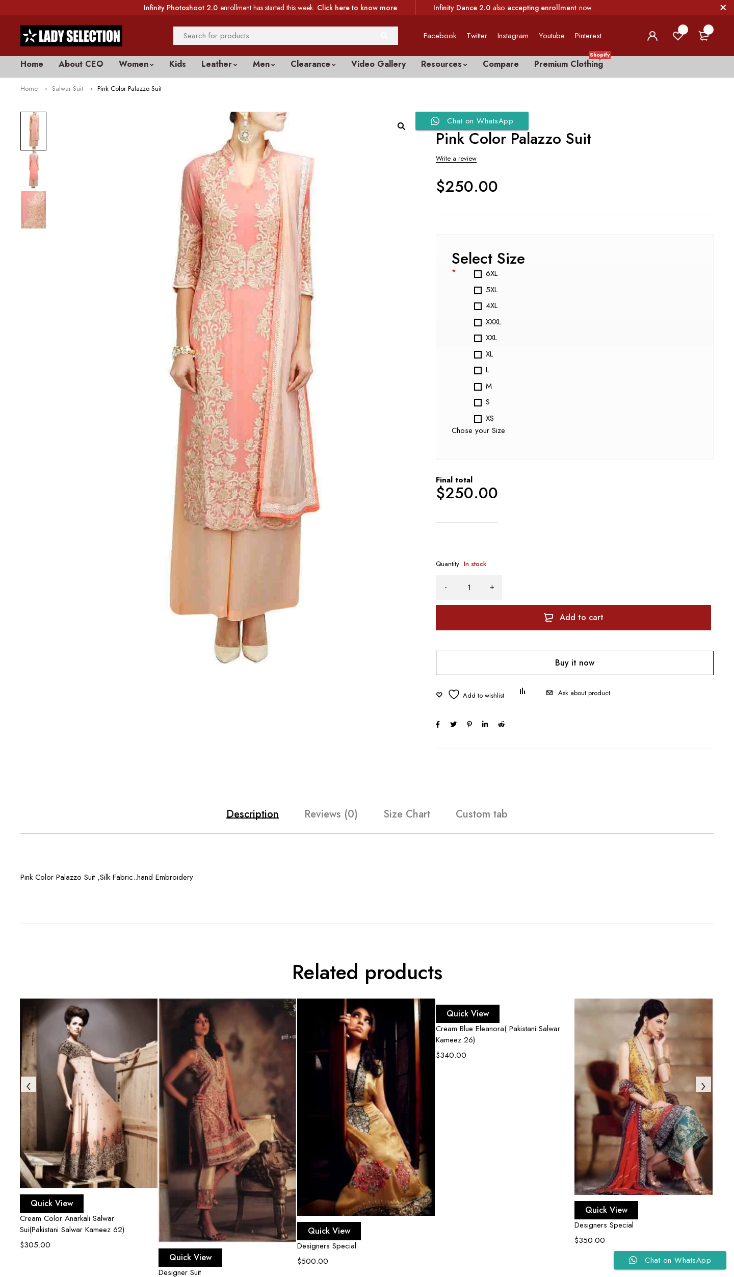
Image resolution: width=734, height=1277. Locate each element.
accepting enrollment (541, 8)
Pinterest (588, 35)
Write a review (456, 158)
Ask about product (584, 670)
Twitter (476, 35)
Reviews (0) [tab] (320, 796)
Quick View (62, 1189)
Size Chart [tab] (419, 796)
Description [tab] (216, 796)
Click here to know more (357, 8)
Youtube (552, 35)
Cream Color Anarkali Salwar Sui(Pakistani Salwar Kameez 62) (72, 1210)
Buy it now (574, 632)
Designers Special (326, 1232)
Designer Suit (180, 1259)
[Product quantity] (469, 587)
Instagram (513, 35)
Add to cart (618, 587)
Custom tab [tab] (517, 796)
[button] (401, 126)
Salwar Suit (67, 88)
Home (29, 88)
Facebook (440, 35)
